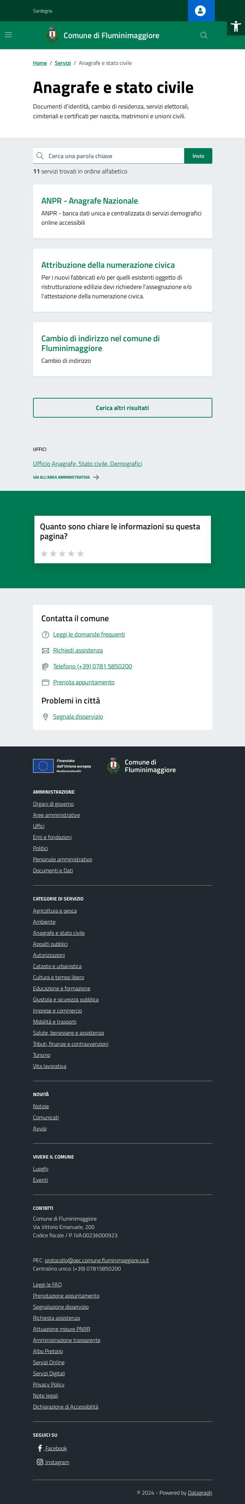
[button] (236, 26)
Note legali (45, 1395)
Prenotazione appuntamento (66, 1295)
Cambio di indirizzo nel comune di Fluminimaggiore (100, 343)
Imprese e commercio (57, 1010)
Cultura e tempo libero (58, 977)
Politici (40, 848)
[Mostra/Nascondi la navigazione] (8, 35)
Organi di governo (53, 804)
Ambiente (44, 921)
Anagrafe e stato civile (59, 933)
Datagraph (200, 1492)
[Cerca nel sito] (203, 35)
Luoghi (40, 1168)
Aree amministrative (56, 815)
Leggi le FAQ (47, 1284)
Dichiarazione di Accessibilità (65, 1406)
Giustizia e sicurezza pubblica (66, 999)
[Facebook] (51, 1448)
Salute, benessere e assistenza (68, 1032)
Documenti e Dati (53, 870)
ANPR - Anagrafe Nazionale (89, 201)
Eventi (40, 1180)
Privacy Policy (49, 1384)
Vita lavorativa (49, 1066)
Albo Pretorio (48, 1351)
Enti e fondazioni (52, 837)
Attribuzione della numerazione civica (108, 265)
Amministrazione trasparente (66, 1340)
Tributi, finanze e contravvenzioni (70, 1044)
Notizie (41, 1106)
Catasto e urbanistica (57, 966)
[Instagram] (52, 1462)
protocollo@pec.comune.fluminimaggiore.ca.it (97, 1260)
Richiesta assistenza (56, 1318)
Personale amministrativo (62, 859)
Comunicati (46, 1117)
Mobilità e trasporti (54, 1021)
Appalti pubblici (50, 944)
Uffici (38, 826)
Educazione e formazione (61, 988)
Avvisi (40, 1128)
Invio (198, 156)
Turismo (41, 1055)
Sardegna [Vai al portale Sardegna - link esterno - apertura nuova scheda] (42, 10)
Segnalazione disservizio (61, 1306)
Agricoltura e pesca (55, 910)
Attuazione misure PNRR (61, 1329)
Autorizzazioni (49, 955)
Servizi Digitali (49, 1373)
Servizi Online (49, 1362)
